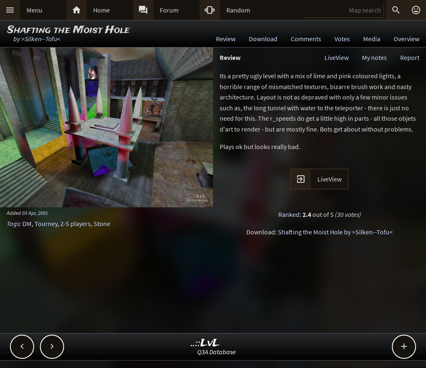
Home (101, 10)
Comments (306, 39)
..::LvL (205, 343)
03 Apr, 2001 (35, 212)
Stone (102, 223)
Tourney (46, 223)
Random (238, 10)
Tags (13, 223)
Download (263, 39)
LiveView (336, 57)
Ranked (289, 214)
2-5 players (75, 223)
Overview (406, 39)
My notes (374, 57)
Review (225, 39)
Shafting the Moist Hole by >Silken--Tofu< (335, 232)
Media (371, 39)
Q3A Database (216, 352)
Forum (169, 10)
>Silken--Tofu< (40, 39)
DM (27, 223)
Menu (34, 10)
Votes (342, 39)
